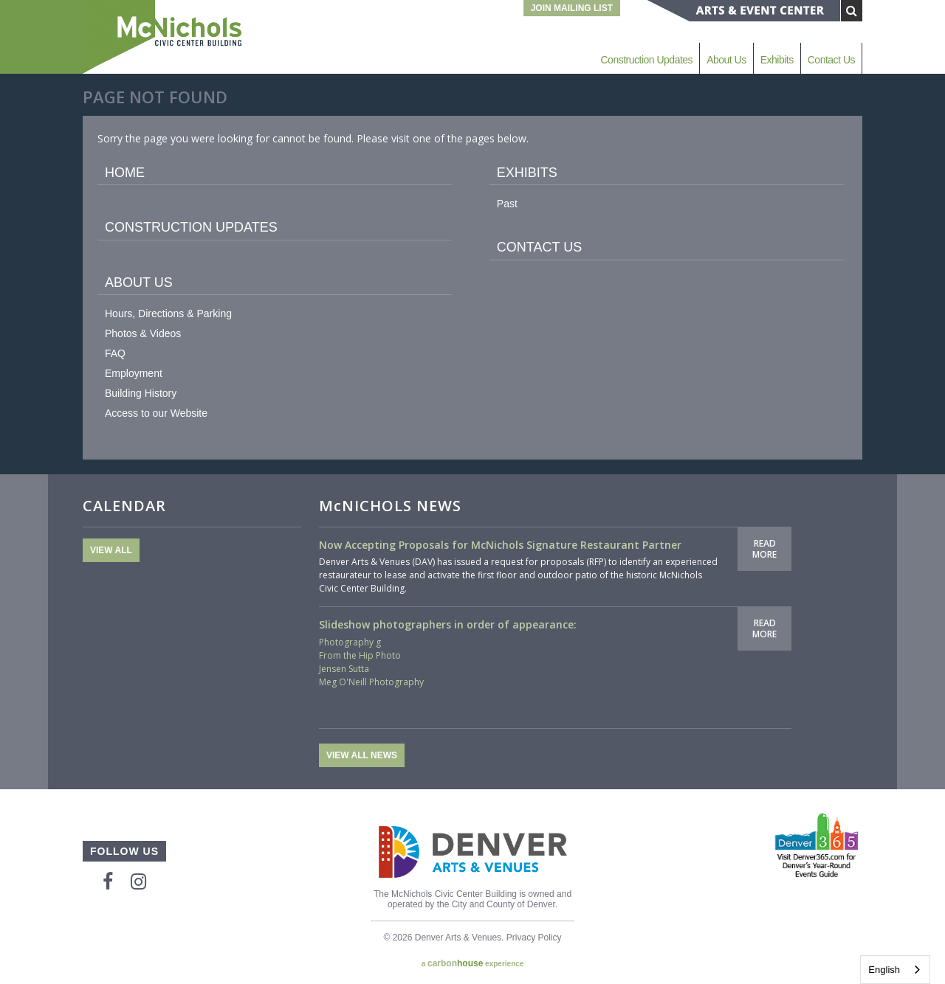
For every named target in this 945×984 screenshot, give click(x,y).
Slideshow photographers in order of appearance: (448, 624)
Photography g (350, 642)
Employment (133, 373)
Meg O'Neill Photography (371, 682)
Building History (140, 393)
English (884, 969)
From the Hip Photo (360, 655)
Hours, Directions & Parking (168, 313)
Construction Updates (646, 60)
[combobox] (895, 969)
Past (507, 203)
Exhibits (777, 60)
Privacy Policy (534, 937)
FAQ (115, 353)
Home (125, 172)
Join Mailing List (572, 8)
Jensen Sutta (344, 668)
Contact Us (831, 60)
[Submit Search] (851, 10)
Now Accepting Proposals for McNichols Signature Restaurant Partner (500, 545)
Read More (764, 548)
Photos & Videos (143, 333)
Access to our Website (156, 413)
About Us (726, 60)
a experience (473, 963)
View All (111, 550)
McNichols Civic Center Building (164, 37)
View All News (361, 755)
